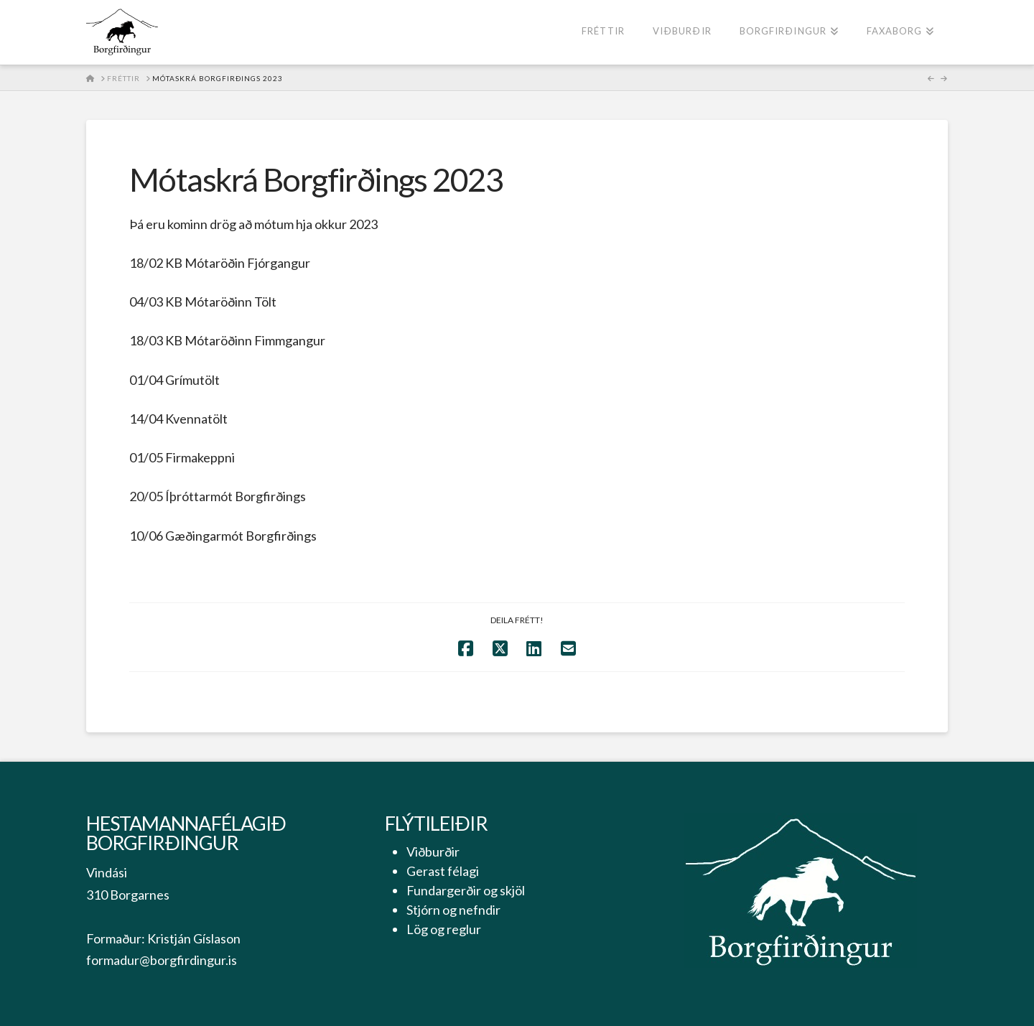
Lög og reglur (443, 929)
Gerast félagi (442, 871)
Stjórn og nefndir (453, 910)
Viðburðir (433, 851)
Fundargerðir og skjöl (465, 890)
